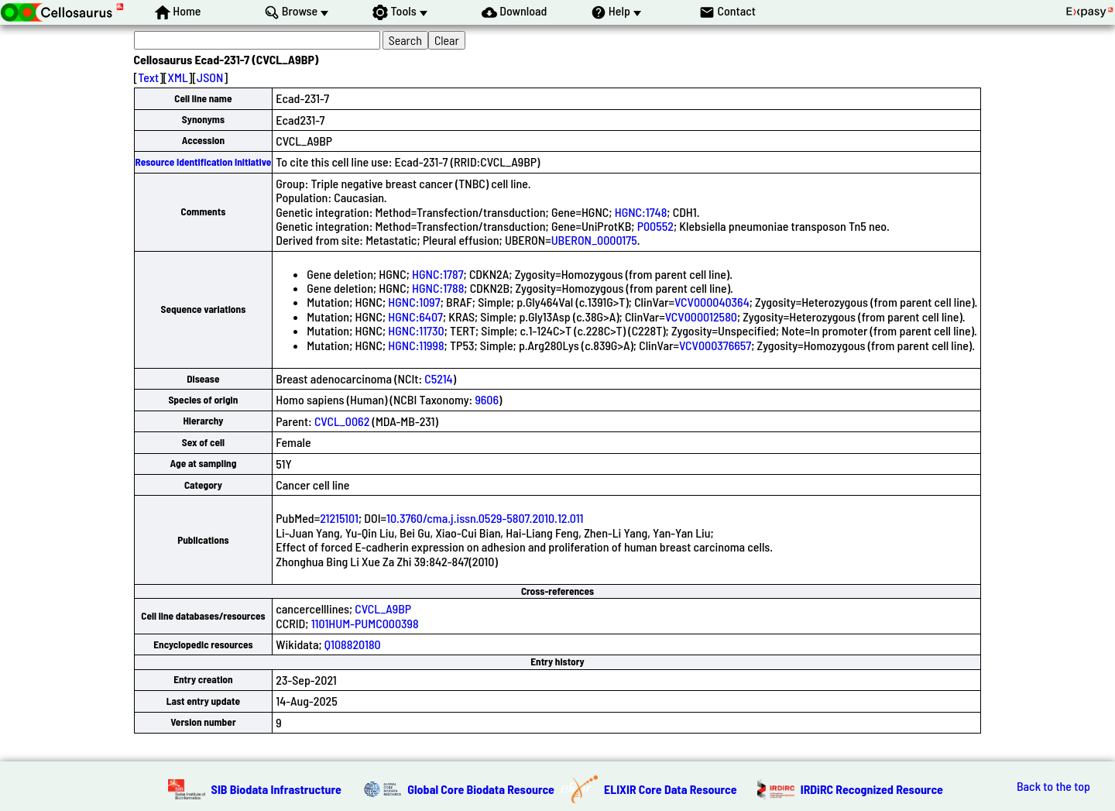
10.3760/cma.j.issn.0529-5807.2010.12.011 (485, 517)
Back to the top (1053, 786)
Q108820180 (352, 644)
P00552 (655, 225)
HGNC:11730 (416, 330)
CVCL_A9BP (383, 608)
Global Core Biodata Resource (480, 789)
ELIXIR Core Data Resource (670, 789)
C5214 (438, 378)
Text (148, 77)
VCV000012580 (701, 316)
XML (178, 77)
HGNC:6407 (415, 316)
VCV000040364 (712, 301)
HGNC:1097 (414, 301)
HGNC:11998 (416, 345)
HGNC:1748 (641, 211)
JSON (210, 77)
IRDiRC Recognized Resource (872, 789)
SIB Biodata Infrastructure (276, 789)
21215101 (339, 517)
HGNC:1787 (437, 273)
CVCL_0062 (341, 421)
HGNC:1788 (438, 287)
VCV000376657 (715, 345)
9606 (487, 399)
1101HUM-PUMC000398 (365, 623)
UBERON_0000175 (594, 239)
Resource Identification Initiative (204, 162)
